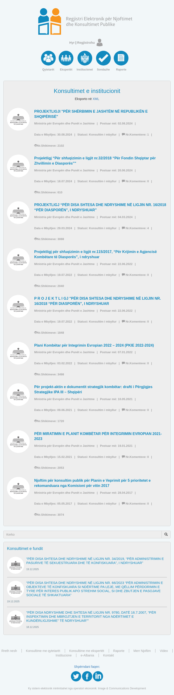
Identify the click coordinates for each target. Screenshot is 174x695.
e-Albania (87, 655)
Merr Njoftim (142, 651)
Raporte (118, 651)
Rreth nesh (9, 651)
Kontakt (108, 655)
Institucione (64, 655)
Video (164, 651)
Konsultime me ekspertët (86, 651)
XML (96, 99)
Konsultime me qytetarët (43, 651)
